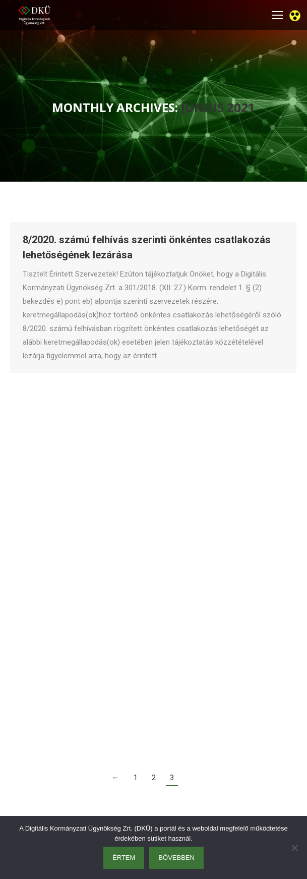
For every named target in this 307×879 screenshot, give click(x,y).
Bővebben (176, 857)
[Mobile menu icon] (277, 15)
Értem (123, 857)
